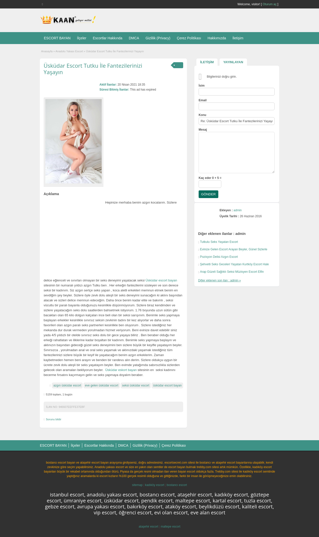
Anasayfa (47, 51)
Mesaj (203, 129)
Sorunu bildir (53, 419)
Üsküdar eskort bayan (121, 370)
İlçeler (81, 38)
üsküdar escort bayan (167, 385)
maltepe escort (170, 526)
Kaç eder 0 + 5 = (210, 178)
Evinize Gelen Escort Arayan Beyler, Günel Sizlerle (233, 249)
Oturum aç (270, 4)
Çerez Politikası (189, 38)
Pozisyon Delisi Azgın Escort (219, 257)
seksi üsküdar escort (135, 385)
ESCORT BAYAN (57, 38)
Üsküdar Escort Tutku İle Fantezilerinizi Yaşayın (93, 69)
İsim (202, 85)
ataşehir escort (148, 526)
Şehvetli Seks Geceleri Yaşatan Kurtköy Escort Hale (234, 264)
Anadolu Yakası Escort (69, 51)
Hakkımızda (217, 38)
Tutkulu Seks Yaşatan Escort (219, 242)
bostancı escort (177, 485)
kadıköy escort (154, 485)
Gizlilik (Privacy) (158, 38)
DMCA (134, 38)
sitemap (137, 485)
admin (238, 210)
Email (203, 100)
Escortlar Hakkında (107, 38)
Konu (202, 115)
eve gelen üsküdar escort (101, 385)
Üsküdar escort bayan (161, 280)
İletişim (238, 38)
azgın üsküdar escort (67, 385)
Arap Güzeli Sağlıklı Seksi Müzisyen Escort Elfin (232, 271)
